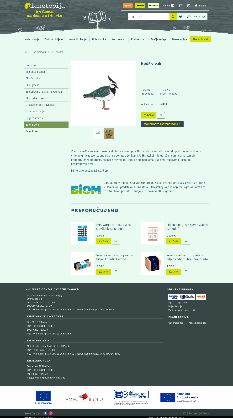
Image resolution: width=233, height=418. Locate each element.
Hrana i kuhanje (78, 39)
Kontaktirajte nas (197, 322)
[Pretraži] (173, 16)
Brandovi (31, 65)
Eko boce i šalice (36, 71)
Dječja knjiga (158, 39)
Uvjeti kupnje (175, 306)
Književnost (118, 39)
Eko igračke (32, 85)
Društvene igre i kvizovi (40, 105)
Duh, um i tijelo (54, 39)
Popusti (127, 5)
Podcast (140, 5)
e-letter (168, 5)
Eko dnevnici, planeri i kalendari (45, 91)
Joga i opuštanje (35, 111)
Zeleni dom (57, 51)
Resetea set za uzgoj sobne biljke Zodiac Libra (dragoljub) (187, 257)
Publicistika (99, 39)
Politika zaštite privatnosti (181, 310)
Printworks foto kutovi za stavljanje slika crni (113, 227)
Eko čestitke (33, 78)
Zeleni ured (32, 131)
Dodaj (149, 115)
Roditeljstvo (138, 39)
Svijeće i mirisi (34, 118)
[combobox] (148, 16)
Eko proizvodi (200, 39)
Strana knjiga (179, 39)
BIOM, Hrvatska (168, 93)
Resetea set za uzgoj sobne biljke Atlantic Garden (114, 257)
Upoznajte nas (175, 322)
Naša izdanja (32, 39)
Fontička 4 (32, 366)
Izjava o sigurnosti (177, 302)
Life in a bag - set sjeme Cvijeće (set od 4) (187, 227)
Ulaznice (153, 5)
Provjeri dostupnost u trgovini (162, 124)
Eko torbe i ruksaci (37, 98)
